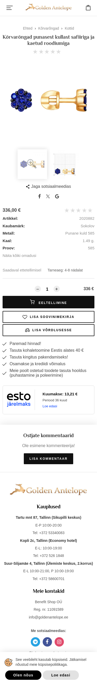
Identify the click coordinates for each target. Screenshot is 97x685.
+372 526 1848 (52, 556)
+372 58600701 (51, 579)
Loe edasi (50, 406)
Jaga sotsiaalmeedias (51, 186)
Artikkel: (10, 218)
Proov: (9, 248)
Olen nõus (23, 675)
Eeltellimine (48, 302)
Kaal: (7, 240)
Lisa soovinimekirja (48, 317)
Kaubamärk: (14, 226)
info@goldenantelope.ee (48, 617)
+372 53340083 (51, 533)
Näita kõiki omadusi (19, 255)
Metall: (9, 233)
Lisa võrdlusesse (48, 330)
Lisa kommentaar (48, 459)
